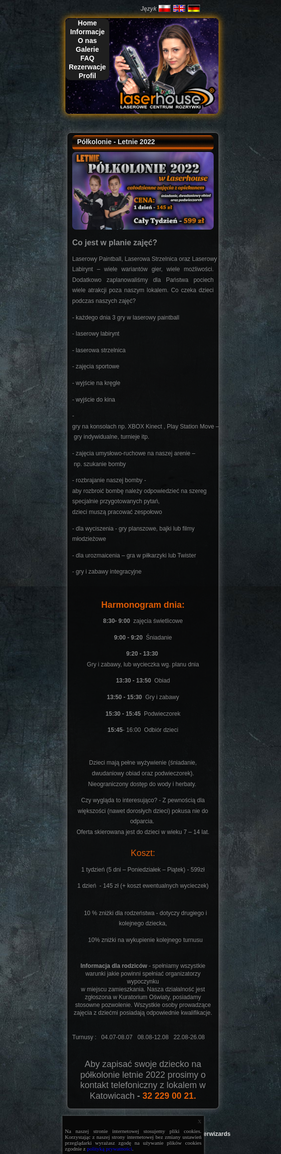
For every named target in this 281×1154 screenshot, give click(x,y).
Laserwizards (211, 1134)
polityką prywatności (109, 1149)
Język (148, 8)
